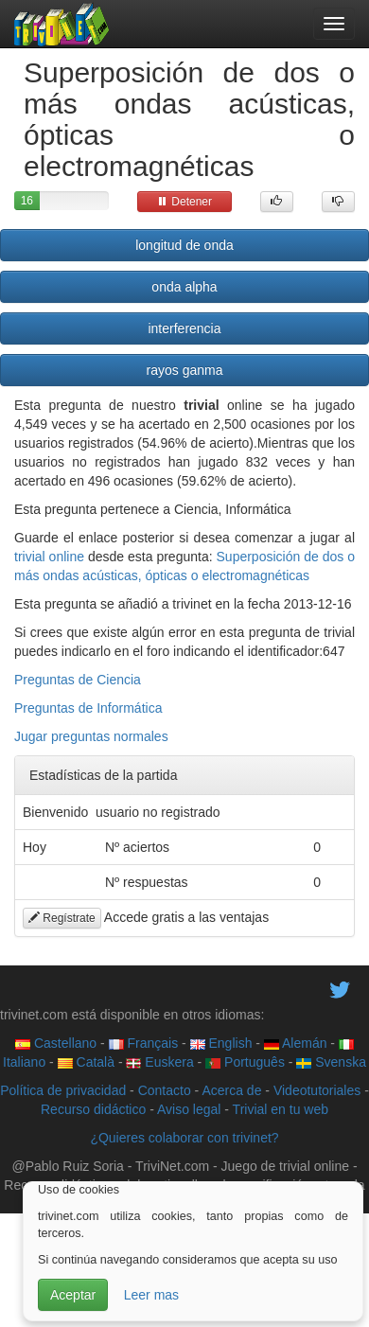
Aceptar (73, 1294)
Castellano (56, 1043)
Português (245, 1062)
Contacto (164, 1090)
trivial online (49, 556)
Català (86, 1062)
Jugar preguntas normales (91, 736)
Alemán (295, 1043)
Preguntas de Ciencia (77, 679)
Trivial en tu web (280, 1109)
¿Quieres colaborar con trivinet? (184, 1137)
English (221, 1043)
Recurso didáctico (93, 1109)
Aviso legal (188, 1109)
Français (144, 1043)
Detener (184, 201)
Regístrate (62, 918)
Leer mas (151, 1294)
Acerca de (231, 1090)
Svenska (331, 1062)
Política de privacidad (63, 1090)
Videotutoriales (316, 1090)
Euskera (159, 1062)
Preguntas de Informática (88, 708)
